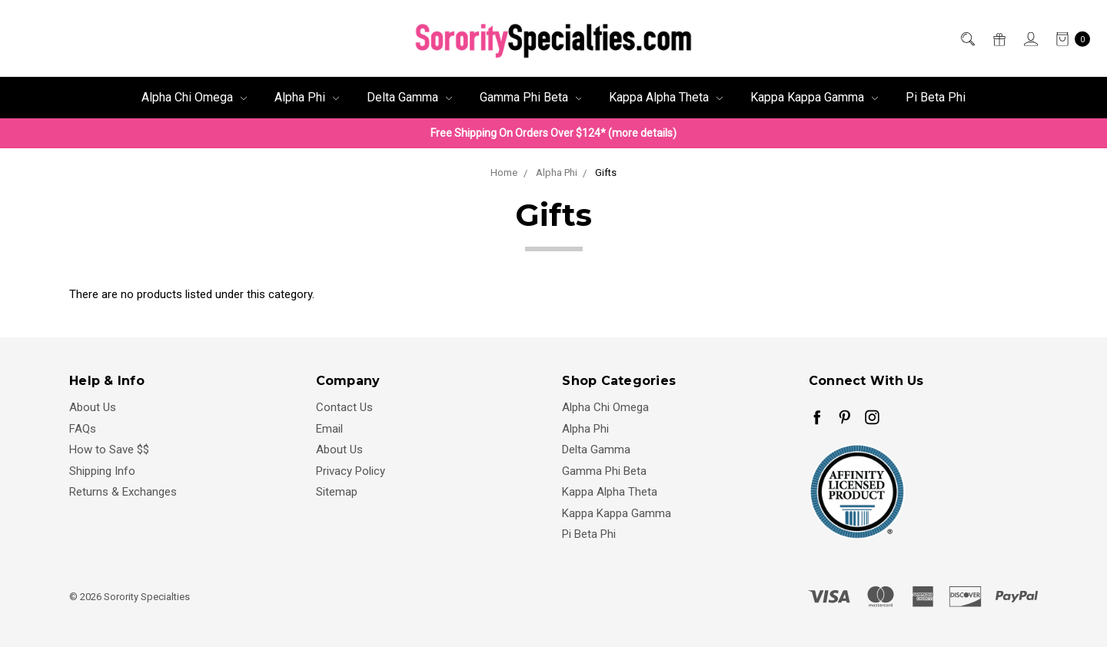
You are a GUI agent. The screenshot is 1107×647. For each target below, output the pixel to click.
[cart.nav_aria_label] (1068, 38)
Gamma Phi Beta (531, 97)
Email (329, 429)
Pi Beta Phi (936, 97)
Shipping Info (102, 471)
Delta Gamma (409, 97)
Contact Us (344, 407)
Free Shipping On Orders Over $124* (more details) (553, 133)
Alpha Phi (306, 97)
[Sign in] (1030, 38)
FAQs (82, 429)
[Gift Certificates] (998, 38)
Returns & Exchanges (123, 492)
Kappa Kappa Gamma (814, 97)
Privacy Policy (350, 471)
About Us (92, 407)
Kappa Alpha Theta (666, 97)
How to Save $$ (109, 449)
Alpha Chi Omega (194, 97)
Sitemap (336, 492)
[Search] (966, 38)
